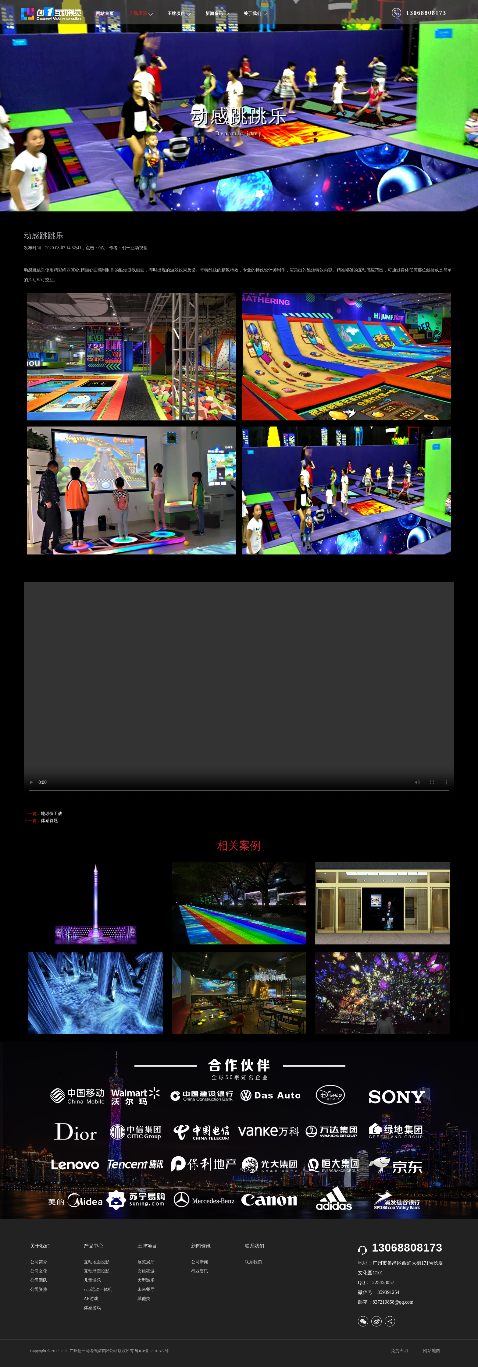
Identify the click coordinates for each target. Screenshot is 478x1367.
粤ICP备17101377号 (152, 1350)
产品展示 (141, 13)
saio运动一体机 (98, 1289)
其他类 (143, 1298)
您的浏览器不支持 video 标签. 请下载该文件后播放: (239, 689)
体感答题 (49, 820)
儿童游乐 (92, 1280)
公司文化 (38, 1271)
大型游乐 (146, 1280)
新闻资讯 (217, 13)
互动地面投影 (96, 1262)
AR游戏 (91, 1298)
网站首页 (105, 13)
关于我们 (255, 13)
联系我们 (253, 1262)
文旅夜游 (146, 1271)
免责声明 (399, 1350)
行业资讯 (199, 1271)
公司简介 (38, 1262)
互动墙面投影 (96, 1271)
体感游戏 (92, 1307)
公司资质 (38, 1289)
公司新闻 (199, 1262)
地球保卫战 (51, 813)
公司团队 (38, 1280)
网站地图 (431, 1350)
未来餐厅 (146, 1289)
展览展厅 (146, 1262)
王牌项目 (179, 13)
